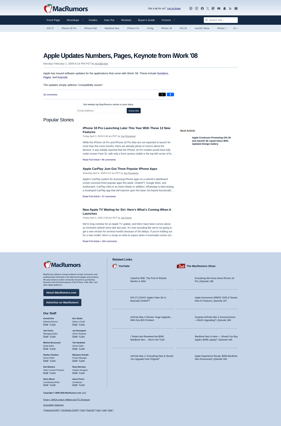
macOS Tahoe (202, 28)
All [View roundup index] (235, 28)
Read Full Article (91, 159)
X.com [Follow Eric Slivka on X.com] (82, 324)
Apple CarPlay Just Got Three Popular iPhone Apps (120, 169)
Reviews (126, 20)
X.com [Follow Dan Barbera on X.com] (53, 373)
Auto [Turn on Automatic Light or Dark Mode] (99, 410)
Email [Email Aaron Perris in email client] (74, 385)
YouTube (124, 266)
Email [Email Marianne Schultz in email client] (74, 360)
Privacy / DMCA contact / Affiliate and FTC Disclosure (66, 400)
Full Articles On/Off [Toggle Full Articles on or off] (69, 410)
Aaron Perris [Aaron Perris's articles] (78, 379)
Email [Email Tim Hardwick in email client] (74, 348)
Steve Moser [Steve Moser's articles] (49, 379)
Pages (47, 77)
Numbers (162, 73)
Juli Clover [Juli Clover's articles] (48, 331)
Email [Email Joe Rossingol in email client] (74, 336)
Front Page (53, 20)
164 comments (109, 241)
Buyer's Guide (146, 20)
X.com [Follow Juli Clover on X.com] (53, 336)
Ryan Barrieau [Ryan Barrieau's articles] (79, 367)
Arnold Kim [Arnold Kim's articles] (48, 318)
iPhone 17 (222, 28)
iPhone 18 (166, 28)
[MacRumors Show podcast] (191, 8)
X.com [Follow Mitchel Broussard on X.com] (53, 348)
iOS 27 (50, 28)
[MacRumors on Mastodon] (213, 8)
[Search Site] (221, 20)
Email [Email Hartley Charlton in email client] (45, 360)
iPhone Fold (90, 28)
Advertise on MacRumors (62, 302)
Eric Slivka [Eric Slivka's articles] (77, 318)
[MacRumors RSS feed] (230, 8)
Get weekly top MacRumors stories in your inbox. (108, 104)
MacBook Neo (112, 28)
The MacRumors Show (201, 266)
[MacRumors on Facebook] (202, 8)
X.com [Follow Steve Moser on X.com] (53, 385)
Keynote (63, 77)
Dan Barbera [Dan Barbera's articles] (49, 367)
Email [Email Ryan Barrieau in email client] (74, 373)
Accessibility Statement (53, 405)
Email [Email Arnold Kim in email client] (45, 324)
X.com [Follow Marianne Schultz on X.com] (82, 360)
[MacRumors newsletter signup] (236, 8)
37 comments (109, 196)
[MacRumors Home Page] (65, 8)
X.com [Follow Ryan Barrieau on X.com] (82, 373)
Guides (93, 20)
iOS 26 (183, 28)
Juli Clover (126, 217)
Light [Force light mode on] (104, 410)
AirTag (150, 28)
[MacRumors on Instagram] (196, 8)
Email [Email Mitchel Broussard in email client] (45, 348)
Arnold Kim (101, 63)
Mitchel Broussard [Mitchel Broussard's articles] (52, 343)
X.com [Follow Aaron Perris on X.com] (82, 385)
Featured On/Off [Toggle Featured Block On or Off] (51, 410)
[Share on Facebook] (170, 94)
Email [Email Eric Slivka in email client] (74, 324)
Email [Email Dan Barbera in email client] (45, 373)
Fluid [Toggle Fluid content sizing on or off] (82, 410)
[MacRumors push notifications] (224, 8)
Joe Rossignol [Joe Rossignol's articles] (79, 331)
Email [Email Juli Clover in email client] (45, 336)
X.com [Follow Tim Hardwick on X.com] (82, 348)
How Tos (109, 20)
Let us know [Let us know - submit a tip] (174, 8)
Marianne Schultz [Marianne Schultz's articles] (80, 355)
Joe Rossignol (128, 136)
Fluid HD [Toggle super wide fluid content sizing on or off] (90, 410)
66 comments (109, 159)
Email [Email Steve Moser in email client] (45, 385)
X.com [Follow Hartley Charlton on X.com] (53, 360)
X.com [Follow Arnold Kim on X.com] (53, 324)
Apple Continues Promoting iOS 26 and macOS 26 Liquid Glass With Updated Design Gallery (211, 140)
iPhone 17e (133, 28)
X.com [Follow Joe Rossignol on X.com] (82, 336)
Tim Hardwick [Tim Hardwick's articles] (78, 343)
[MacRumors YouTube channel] (219, 8)
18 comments (50, 94)
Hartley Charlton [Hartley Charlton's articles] (51, 355)
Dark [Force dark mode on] (110, 410)
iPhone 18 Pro (69, 28)
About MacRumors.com (61, 292)
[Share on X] (162, 94)
